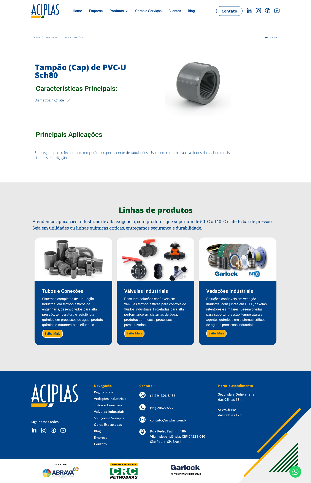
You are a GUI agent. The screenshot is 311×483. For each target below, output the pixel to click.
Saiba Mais (52, 334)
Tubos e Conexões (108, 405)
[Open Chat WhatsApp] (295, 472)
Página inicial (104, 392)
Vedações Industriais (110, 398)
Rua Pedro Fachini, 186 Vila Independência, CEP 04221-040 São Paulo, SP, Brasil (177, 436)
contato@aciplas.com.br (168, 420)
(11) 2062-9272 (162, 408)
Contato (100, 444)
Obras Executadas (108, 424)
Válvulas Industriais (109, 411)
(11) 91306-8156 (163, 395)
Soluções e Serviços (109, 418)
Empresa (100, 437)
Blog (97, 431)
